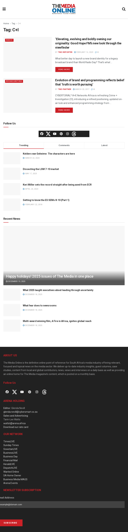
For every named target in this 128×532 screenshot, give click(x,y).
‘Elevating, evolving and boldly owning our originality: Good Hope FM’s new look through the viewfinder (88, 43)
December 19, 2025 (15, 281)
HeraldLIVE (9, 464)
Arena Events (10, 483)
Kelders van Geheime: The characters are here (49, 153)
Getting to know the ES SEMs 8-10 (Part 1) (46, 200)
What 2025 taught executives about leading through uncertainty (58, 290)
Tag (13, 23)
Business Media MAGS (15, 479)
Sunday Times (11, 445)
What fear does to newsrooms (40, 305)
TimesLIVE (9, 441)
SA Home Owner (12, 475)
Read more (64, 69)
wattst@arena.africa (14, 423)
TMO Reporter (65, 52)
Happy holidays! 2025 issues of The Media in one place (49, 276)
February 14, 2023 (83, 52)
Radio (9, 40)
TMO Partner (64, 89)
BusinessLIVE (10, 452)
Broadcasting (14, 81)
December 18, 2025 (32, 294)
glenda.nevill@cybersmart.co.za (20, 411)
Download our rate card (15, 427)
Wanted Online (11, 471)
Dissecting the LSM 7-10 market (41, 169)
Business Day (10, 456)
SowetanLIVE (10, 449)
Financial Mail (10, 460)
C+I (19, 23)
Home (6, 23)
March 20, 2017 (81, 89)
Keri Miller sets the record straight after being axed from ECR (57, 184)
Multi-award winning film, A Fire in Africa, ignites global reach (57, 321)
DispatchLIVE (10, 467)
